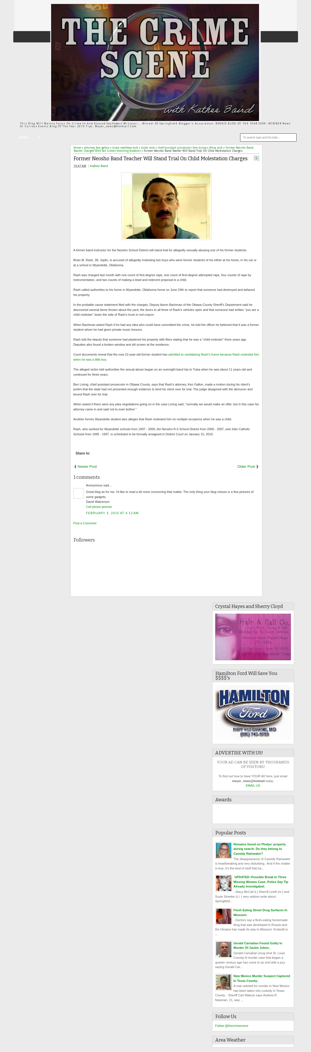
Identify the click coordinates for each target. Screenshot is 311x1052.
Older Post (246, 466)
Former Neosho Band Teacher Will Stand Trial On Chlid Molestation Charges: (160, 159)
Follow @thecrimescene (232, 1025)
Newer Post (87, 466)
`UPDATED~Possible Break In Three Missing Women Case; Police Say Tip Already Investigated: (261, 881)
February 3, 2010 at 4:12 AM (112, 513)
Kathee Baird (99, 166)
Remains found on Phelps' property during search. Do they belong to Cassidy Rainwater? (260, 849)
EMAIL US (253, 785)
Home (23, 137)
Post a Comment (85, 523)
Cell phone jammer (99, 506)
